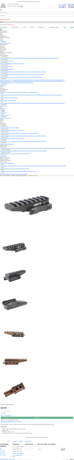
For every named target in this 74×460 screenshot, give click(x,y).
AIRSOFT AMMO (3, 71)
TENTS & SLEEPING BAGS (25, 153)
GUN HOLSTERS (37, 74)
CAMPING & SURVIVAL (54, 27)
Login (37, 22)
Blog (1, 448)
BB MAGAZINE (12, 63)
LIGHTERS (7, 171)
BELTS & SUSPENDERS (29, 92)
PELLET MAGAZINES (19, 63)
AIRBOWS (2, 69)
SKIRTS (7, 115)
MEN (25, 27)
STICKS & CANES (53, 80)
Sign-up (12, 24)
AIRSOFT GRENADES (18, 58)
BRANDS (72, 27)
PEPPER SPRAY (20, 136)
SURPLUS (12, 163)
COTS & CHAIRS (15, 148)
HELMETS (44, 103)
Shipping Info (3, 452)
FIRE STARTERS (18, 151)
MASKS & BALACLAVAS (10, 103)
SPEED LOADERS (36, 71)
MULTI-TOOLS (31, 81)
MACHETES (59, 80)
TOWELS (49, 148)
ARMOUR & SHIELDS (4, 136)
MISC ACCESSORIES (20, 138)
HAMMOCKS (21, 148)
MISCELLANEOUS (32, 171)
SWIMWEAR (2, 110)
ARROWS (11, 69)
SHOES (4, 100)
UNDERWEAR (15, 97)
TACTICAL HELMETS (62, 166)
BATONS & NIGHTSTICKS (41, 80)
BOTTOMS (14, 174)
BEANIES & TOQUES (50, 103)
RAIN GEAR (59, 95)
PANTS (1, 97)
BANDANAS (34, 103)
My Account (2, 450)
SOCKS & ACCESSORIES (11, 100)
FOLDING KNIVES (15, 80)
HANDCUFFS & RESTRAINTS (46, 81)
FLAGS (25, 168)
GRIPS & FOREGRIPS (4, 74)
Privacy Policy (12, 459)
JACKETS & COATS (51, 95)
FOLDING (2, 127)
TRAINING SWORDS (21, 81)
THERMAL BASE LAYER (16, 92)
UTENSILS (10, 148)
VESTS (56, 95)
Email (13, 456)
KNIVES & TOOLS (15, 27)
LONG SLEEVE (16, 95)
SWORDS (48, 80)
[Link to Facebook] (50, 441)
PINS (28, 168)
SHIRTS (5, 95)
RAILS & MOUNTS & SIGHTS (25, 74)
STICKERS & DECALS (8, 168)
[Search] (14, 6)
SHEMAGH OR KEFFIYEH (59, 103)
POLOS (20, 95)
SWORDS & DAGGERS (4, 130)
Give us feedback (37, 437)
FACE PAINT (33, 166)
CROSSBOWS (7, 69)
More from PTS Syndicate (6, 415)
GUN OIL (14, 77)
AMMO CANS (12, 151)
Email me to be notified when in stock (9, 420)
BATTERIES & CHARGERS (28, 71)
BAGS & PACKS (42, 27)
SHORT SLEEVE (10, 95)
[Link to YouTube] (47, 441)
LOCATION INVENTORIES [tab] (15, 421)
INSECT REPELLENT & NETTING (30, 148)
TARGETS (2, 77)
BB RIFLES (7, 61)
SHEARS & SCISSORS (56, 81)
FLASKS (19, 171)
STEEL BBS (9, 71)
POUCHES (13, 141)
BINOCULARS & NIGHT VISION (17, 166)
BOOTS (1, 100)
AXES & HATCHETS (4, 133)
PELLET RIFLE (9, 66)
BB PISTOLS (2, 61)
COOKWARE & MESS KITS (42, 148)
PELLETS (13, 71)
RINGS (22, 171)
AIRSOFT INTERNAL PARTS (46, 58)
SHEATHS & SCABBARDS (15, 82)
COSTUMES (7, 163)
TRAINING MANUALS (40, 166)
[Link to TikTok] (55, 441)
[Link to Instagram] (53, 441)
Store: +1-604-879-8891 (17, 455)
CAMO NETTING (27, 166)
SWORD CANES (17, 130)
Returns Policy (3, 454)
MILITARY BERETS (28, 103)
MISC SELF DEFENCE (41, 136)
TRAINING (16, 127)
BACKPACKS (17, 141)
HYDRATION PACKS (24, 141)
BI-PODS (42, 74)
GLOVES (23, 92)
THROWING (12, 127)
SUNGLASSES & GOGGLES (5, 166)
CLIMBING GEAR (57, 148)
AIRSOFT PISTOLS (3, 58)
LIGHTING (63, 148)
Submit (62, 449)
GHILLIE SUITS (17, 153)
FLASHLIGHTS (37, 81)
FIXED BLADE (6, 127)
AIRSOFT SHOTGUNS (36, 58)
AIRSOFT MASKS (55, 58)
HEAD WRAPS (39, 103)
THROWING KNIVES (32, 80)
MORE (65, 27)
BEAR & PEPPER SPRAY (4, 151)
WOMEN (32, 27)
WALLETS (36, 92)
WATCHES (16, 171)
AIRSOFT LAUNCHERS (27, 58)
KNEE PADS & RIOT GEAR (52, 166)
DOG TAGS (22, 168)
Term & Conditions (4, 459)
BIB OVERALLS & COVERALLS (6, 92)
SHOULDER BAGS (31, 141)
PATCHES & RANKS (16, 168)
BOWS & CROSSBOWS (12, 133)
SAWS (24, 133)
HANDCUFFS (14, 136)
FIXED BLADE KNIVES (23, 80)
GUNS (8, 441)
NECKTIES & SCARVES (19, 103)
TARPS (1, 153)
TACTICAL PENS (33, 136)
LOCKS (45, 166)
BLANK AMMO (43, 71)
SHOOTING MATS (36, 77)
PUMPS (52, 148)
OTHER (41, 77)
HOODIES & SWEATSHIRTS (41, 95)
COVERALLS (2, 163)
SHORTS (4, 97)
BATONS (10, 136)
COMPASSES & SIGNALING (41, 151)
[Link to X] (58, 441)
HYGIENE (2, 148)
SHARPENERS (7, 82)
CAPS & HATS (3, 103)
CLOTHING (14, 441)
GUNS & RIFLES (3, 27)
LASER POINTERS (15, 74)
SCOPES (10, 74)
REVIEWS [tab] (8, 421)
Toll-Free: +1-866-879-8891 (18, 453)
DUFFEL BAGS (38, 141)
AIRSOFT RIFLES (10, 58)
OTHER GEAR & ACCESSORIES (27, 82)
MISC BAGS (43, 141)
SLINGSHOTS (32, 133)
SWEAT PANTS (9, 97)
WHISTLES (11, 171)
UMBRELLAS (26, 171)
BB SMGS (11, 61)
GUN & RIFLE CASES (8, 77)
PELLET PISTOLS (3, 66)
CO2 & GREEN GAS (19, 71)
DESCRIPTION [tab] (4, 421)
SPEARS (26, 81)
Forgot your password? (5, 19)
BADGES (2, 168)
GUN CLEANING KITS (27, 77)
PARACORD (5, 153)
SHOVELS (27, 133)
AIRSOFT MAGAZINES (4, 63)
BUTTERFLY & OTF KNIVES (11, 81)
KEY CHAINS (2, 171)
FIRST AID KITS (10, 153)
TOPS (1, 174)
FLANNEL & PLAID (32, 95)
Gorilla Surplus (20, 459)
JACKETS (1, 112)
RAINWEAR (23, 151)
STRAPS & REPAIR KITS (30, 151)
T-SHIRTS (2, 95)
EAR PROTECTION (19, 77)
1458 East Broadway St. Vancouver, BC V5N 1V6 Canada (30, 448)
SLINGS (32, 74)
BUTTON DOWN (25, 95)
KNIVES (21, 441)
